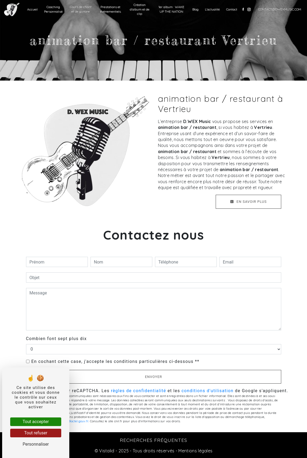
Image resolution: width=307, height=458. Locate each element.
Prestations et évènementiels (110, 9)
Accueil (32, 9)
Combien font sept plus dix (56, 338)
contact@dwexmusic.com (279, 9)
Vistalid (106, 450)
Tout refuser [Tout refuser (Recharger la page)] (35, 432)
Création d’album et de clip (139, 9)
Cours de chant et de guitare (81, 9)
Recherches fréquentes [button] (153, 440)
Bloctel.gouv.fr (78, 421)
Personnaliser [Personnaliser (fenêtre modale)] (36, 444)
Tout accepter (36, 421)
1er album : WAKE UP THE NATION (171, 9)
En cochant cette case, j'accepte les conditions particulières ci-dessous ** (115, 361)
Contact (231, 9)
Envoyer (153, 377)
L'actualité (212, 9)
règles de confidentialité (138, 390)
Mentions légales (194, 450)
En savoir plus (248, 202)
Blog (195, 9)
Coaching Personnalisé (53, 9)
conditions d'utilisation (208, 390)
